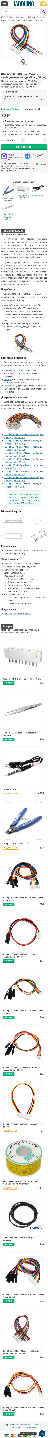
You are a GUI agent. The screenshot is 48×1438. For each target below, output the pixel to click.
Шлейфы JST (33, 17)
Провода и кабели (17, 17)
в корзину (24, 146)
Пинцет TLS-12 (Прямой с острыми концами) (8, 216)
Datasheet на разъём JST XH (17, 613)
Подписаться (10, 793)
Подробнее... (31, 87)
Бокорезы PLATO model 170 (8, 199)
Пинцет (8, 379)
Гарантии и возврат (14, 1425)
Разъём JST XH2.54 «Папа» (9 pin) (20, 370)
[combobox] (21, 103)
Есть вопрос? (28, 1433)
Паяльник (9, 386)
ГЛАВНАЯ (4, 17)
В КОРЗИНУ (8, 683)
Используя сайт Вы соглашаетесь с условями (27, 1426)
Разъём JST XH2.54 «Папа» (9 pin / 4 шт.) (23, 197)
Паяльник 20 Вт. (37, 195)
